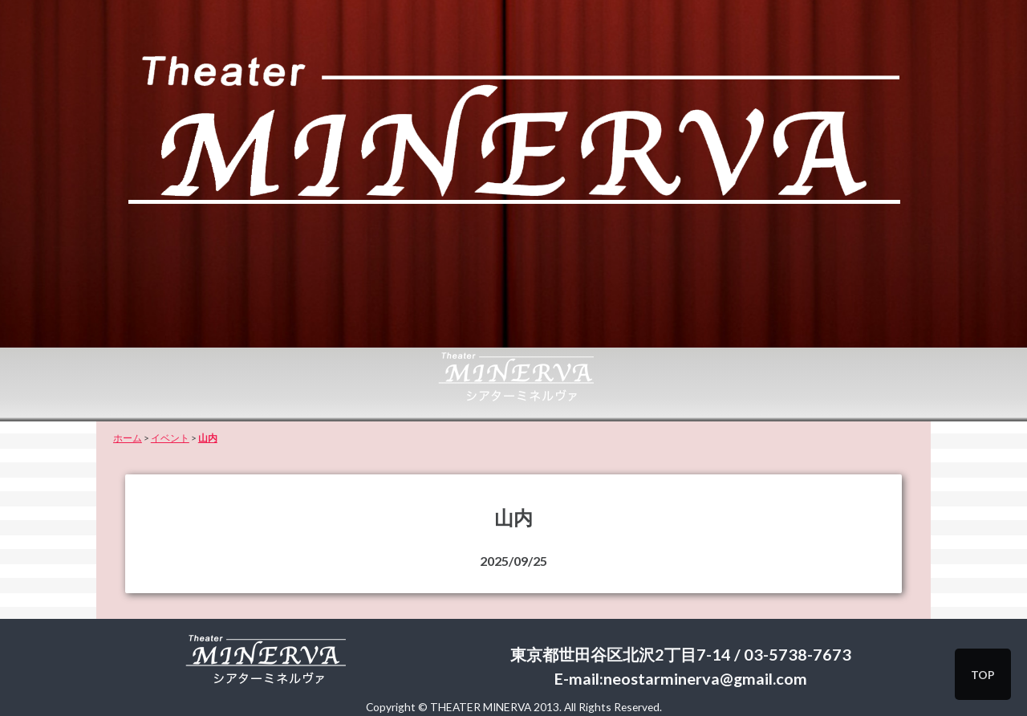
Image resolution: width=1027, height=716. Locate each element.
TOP (983, 674)
